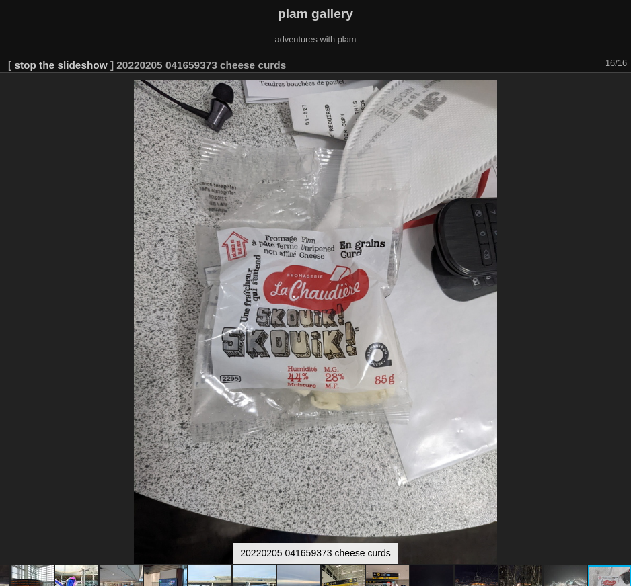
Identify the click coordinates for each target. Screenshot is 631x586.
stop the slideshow (60, 65)
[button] (619, 92)
